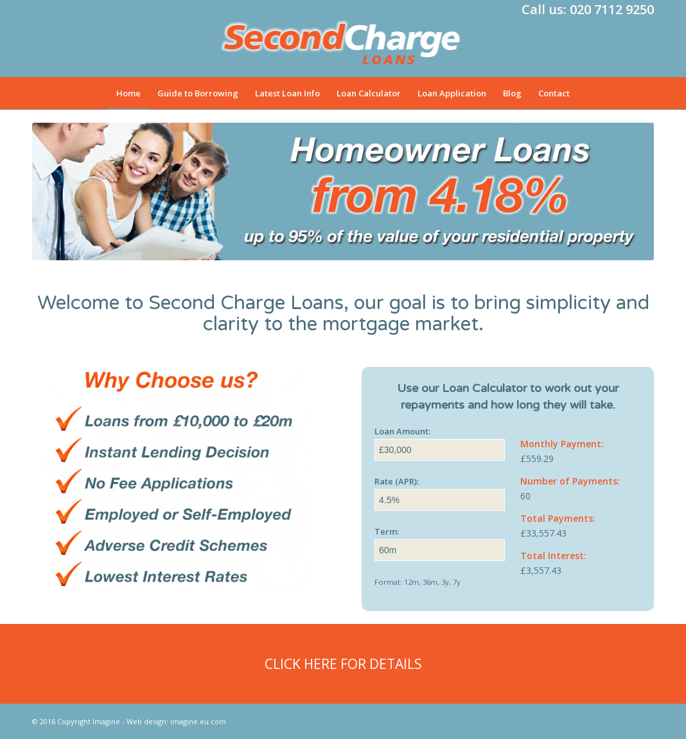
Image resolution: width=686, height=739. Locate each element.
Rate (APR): (396, 481)
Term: (386, 531)
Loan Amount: (402, 431)
